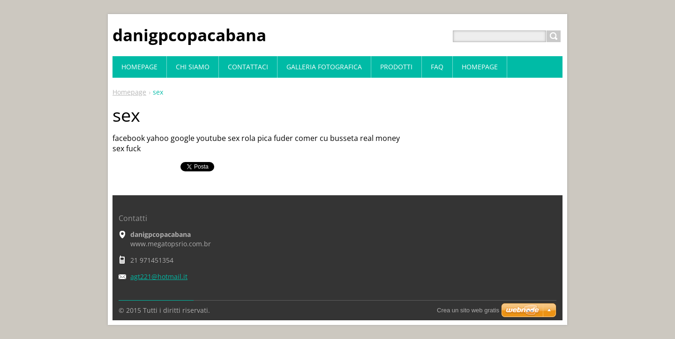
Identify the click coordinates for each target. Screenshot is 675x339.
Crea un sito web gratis (468, 310)
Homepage (129, 92)
